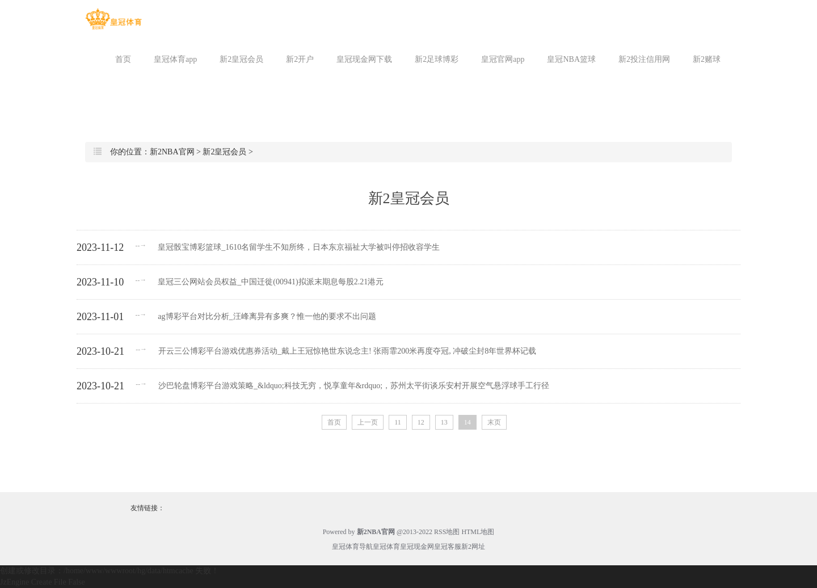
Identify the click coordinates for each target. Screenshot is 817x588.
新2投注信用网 (644, 59)
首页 (123, 59)
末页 (494, 422)
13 (444, 422)
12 (421, 422)
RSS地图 (447, 532)
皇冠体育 (386, 547)
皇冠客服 (447, 547)
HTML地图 (477, 532)
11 (397, 422)
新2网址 (473, 547)
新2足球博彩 (436, 59)
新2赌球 (707, 59)
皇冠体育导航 (352, 547)
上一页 (367, 422)
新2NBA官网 (172, 152)
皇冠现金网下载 (364, 59)
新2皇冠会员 (241, 59)
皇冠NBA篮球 (571, 59)
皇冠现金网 (417, 547)
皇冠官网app (502, 59)
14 (467, 422)
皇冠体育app (175, 59)
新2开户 (300, 59)
